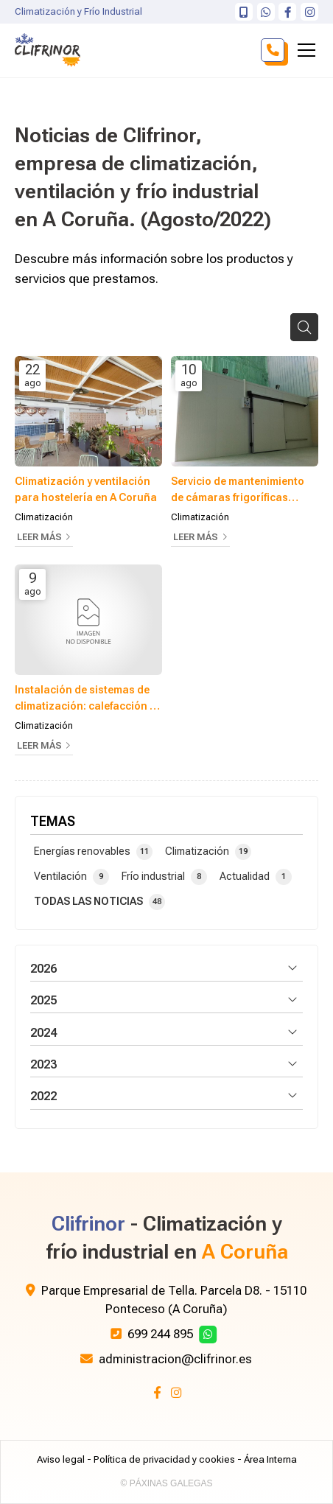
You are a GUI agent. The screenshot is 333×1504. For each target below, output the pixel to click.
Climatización (44, 516)
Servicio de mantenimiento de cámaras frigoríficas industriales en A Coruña (237, 490)
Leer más (39, 536)
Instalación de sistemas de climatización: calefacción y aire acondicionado (85, 699)
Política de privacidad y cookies (164, 1459)
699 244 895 (160, 1333)
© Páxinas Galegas (167, 1483)
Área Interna (270, 1459)
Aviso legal (61, 1459)
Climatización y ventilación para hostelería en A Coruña (86, 489)
